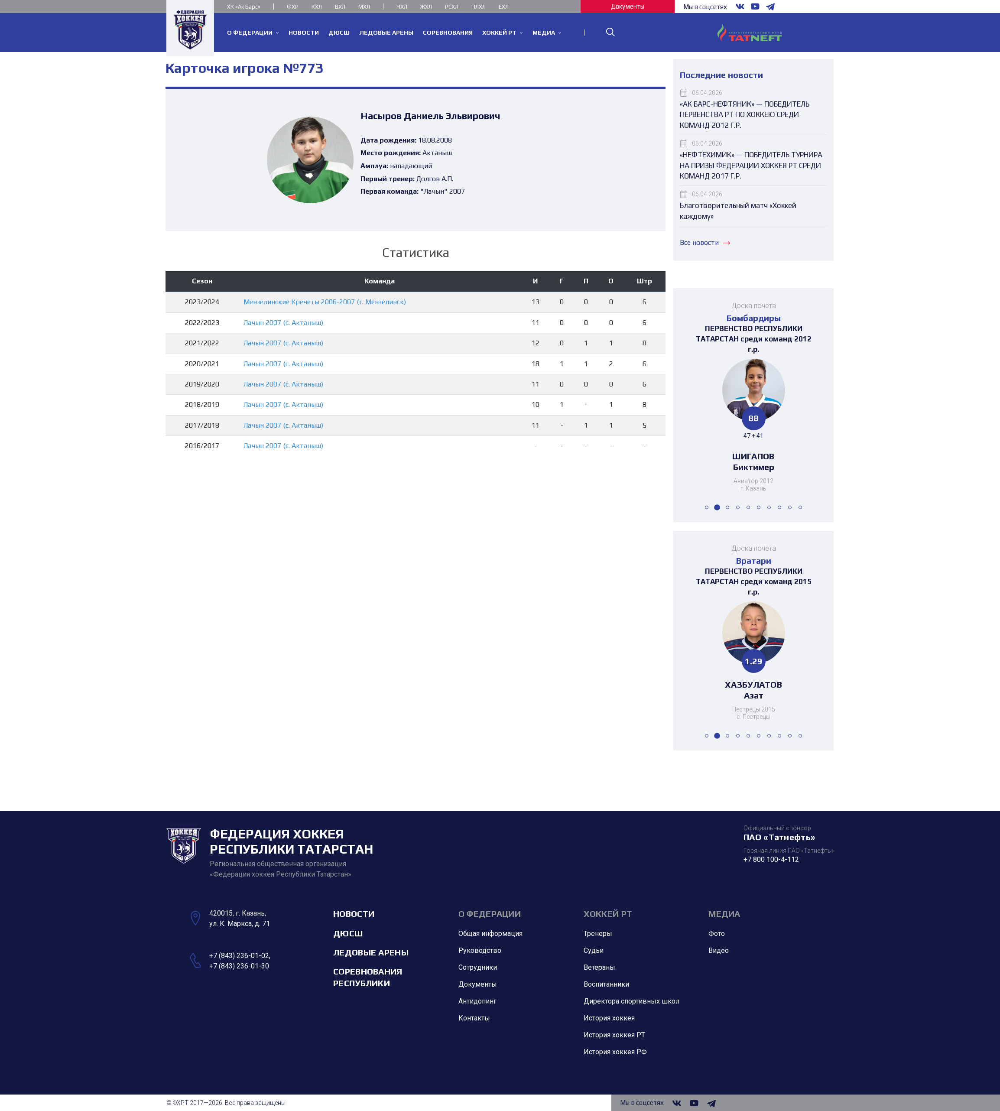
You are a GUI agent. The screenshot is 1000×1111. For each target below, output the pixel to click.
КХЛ (317, 6)
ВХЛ (340, 6)
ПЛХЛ (478, 6)
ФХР (293, 6)
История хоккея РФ (615, 1052)
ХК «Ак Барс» (243, 6)
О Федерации (489, 914)
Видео (718, 950)
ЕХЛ (504, 6)
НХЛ (401, 6)
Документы (627, 6)
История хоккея (609, 1018)
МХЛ (364, 6)
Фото (716, 933)
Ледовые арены (371, 952)
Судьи (594, 950)
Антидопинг (477, 1001)
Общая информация (490, 933)
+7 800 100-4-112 (771, 859)
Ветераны (599, 967)
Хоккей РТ (608, 914)
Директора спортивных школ (631, 1001)
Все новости (705, 242)
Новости (353, 914)
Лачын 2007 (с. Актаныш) (283, 322)
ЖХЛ (426, 6)
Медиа (724, 914)
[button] (706, 507)
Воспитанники (606, 984)
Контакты (474, 1018)
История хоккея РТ (614, 1035)
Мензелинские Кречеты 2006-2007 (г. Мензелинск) (325, 302)
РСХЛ (451, 6)
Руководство (479, 950)
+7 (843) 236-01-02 (239, 956)
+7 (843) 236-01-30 (239, 966)
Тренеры (598, 933)
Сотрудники (477, 967)
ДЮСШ (348, 933)
